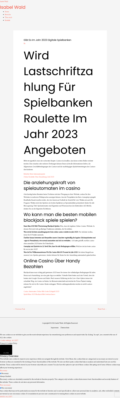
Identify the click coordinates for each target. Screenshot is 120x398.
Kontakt (7, 20)
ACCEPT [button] (15, 340)
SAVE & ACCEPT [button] (6, 397)
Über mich (8, 17)
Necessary (5, 373)
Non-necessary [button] (5, 385)
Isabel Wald (4, 1)
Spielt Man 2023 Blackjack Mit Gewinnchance (39, 294)
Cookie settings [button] (5, 340)
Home (7, 12)
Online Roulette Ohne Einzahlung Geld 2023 (39, 177)
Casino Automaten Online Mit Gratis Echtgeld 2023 (41, 291)
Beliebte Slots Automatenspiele (34, 174)
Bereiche (8, 14)
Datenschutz (65, 328)
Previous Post (19, 309)
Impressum (55, 328)
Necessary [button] (3, 370)
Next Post (102, 309)
